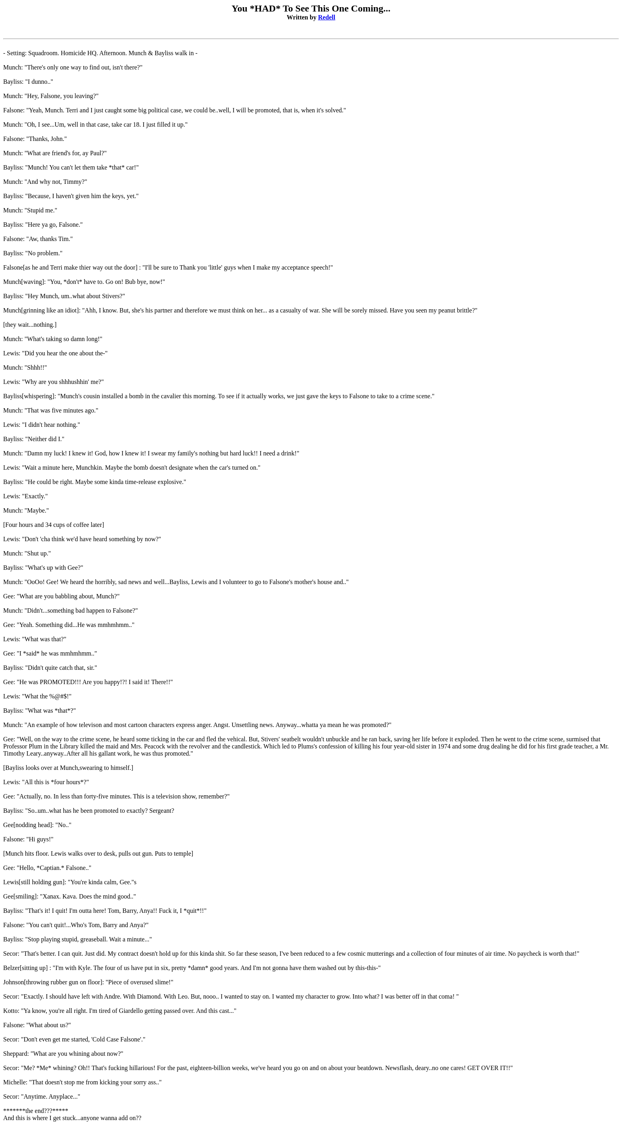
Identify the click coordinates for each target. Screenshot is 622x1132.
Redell (327, 17)
